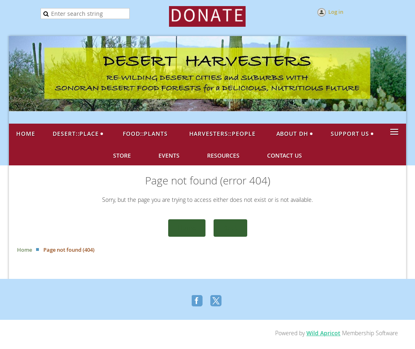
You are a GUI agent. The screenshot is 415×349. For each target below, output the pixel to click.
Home (187, 227)
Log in (335, 11)
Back (230, 227)
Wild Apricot (323, 333)
